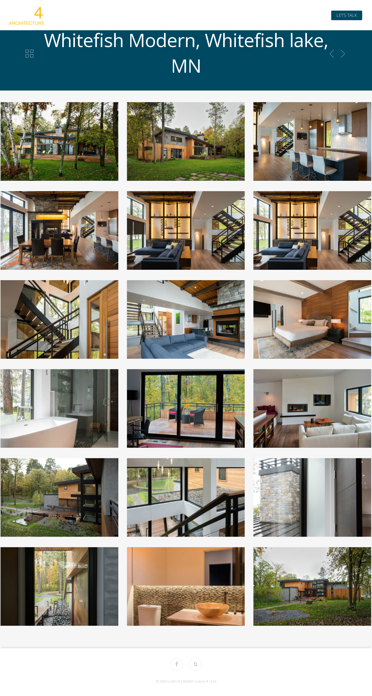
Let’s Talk (346, 15)
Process (211, 15)
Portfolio (184, 15)
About (159, 15)
